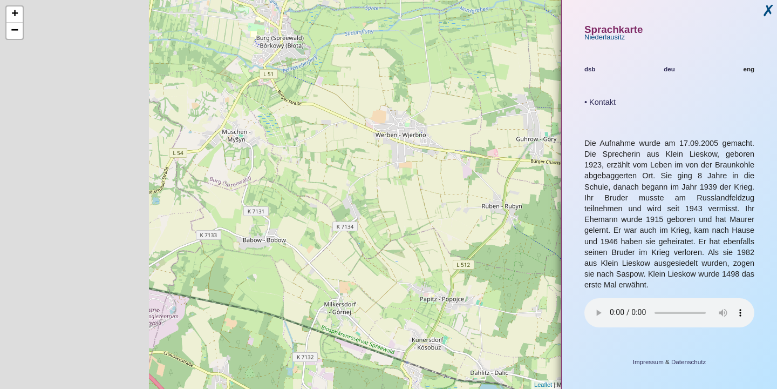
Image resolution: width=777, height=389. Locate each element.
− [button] (14, 31)
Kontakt (602, 102)
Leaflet (543, 384)
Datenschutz (688, 362)
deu (669, 69)
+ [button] (14, 14)
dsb (590, 69)
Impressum (648, 362)
